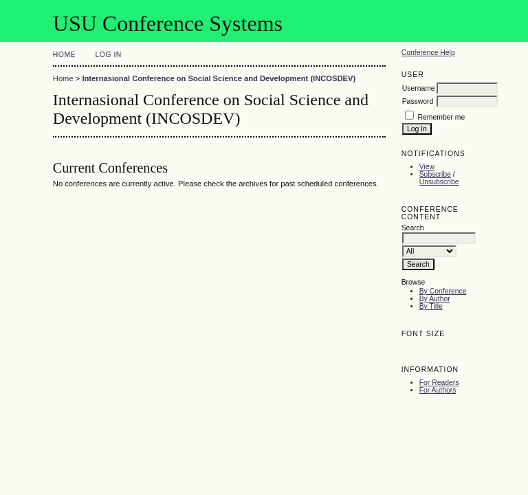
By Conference (443, 291)
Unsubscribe (439, 182)
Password (418, 101)
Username (418, 88)
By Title (431, 306)
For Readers (439, 382)
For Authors (437, 390)
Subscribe (435, 174)
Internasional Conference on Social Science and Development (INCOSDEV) (218, 78)
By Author (434, 298)
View (426, 166)
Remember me (441, 117)
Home (64, 54)
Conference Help (428, 52)
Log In (109, 54)
